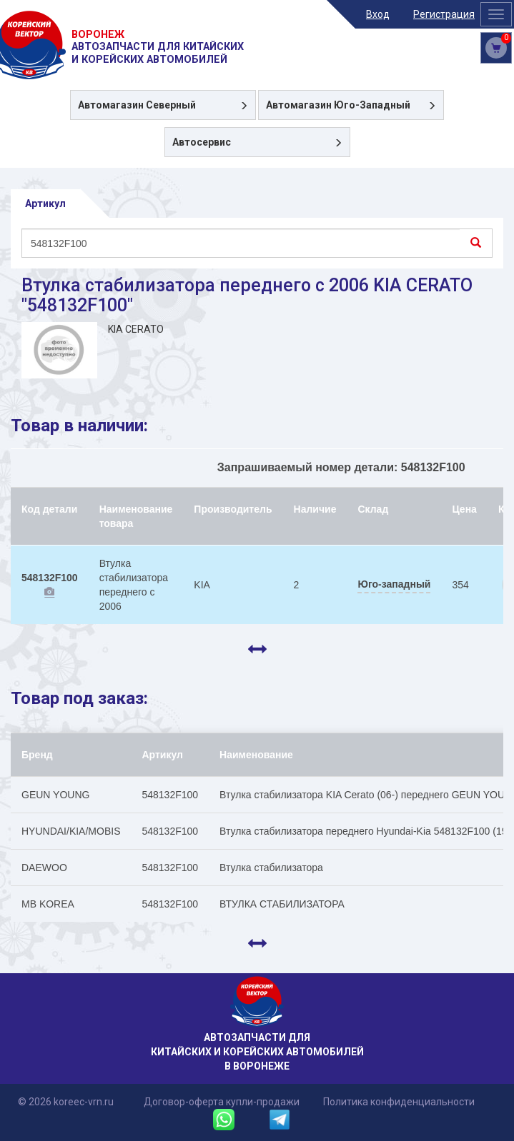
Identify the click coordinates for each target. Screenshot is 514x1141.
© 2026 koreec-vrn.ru (66, 1101)
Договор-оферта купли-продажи (222, 1101)
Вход (378, 14)
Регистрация (444, 14)
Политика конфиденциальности (399, 1101)
